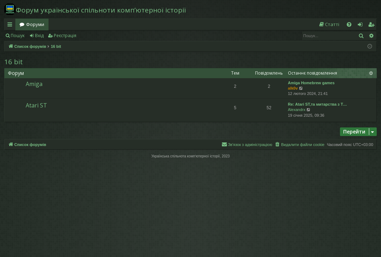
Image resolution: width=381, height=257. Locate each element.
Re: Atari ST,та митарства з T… (317, 104)
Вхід (39, 35)
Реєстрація (65, 35)
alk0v (293, 88)
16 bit (13, 61)
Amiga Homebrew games (311, 83)
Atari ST (36, 105)
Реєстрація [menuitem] (373, 25)
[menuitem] (329, 24)
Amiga (34, 84)
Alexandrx (296, 109)
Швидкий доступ (11, 25)
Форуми (35, 24)
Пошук (18, 35)
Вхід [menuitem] (362, 25)
